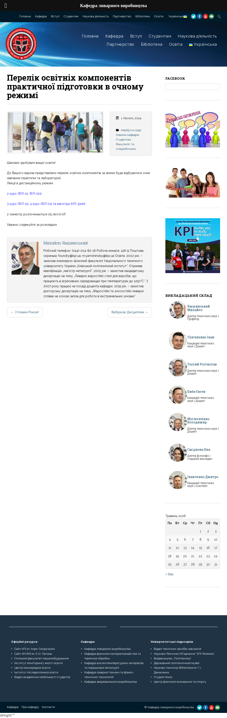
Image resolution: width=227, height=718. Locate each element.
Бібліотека (142, 16)
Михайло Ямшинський (65, 243)
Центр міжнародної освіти (32, 667)
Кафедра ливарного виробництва (107, 649)
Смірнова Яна (198, 449)
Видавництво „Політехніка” (173, 658)
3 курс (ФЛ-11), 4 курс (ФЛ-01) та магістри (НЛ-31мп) (46, 204)
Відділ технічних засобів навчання (177, 649)
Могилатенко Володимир (198, 420)
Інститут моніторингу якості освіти (38, 663)
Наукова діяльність (96, 16)
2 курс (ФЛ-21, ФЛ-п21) (24, 193)
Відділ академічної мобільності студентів (42, 677)
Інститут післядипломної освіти (36, 672)
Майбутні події (131, 130)
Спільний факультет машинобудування (41, 658)
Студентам (71, 16)
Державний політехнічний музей (176, 663)
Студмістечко (163, 677)
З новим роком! (25, 312)
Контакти (48, 707)
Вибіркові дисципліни (130, 312)
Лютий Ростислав (202, 364)
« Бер (169, 574)
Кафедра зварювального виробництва (110, 681)
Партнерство (122, 16)
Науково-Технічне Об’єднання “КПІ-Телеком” (184, 653)
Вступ (55, 16)
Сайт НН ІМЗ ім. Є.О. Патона (33, 653)
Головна (25, 16)
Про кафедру (30, 707)
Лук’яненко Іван (200, 337)
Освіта (158, 16)
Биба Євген (196, 391)
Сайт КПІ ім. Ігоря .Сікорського (34, 649)
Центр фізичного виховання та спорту (180, 681)
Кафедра (41, 16)
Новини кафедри (127, 135)
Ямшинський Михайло (198, 308)
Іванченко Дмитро (202, 477)
